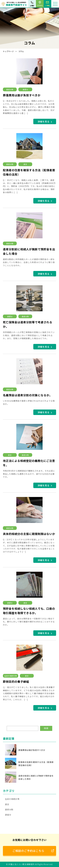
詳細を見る (43, 121)
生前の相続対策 (10, 676)
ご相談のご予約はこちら (28, 851)
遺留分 (25, 89)
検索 (46, 728)
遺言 (25, 164)
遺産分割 (9, 89)
